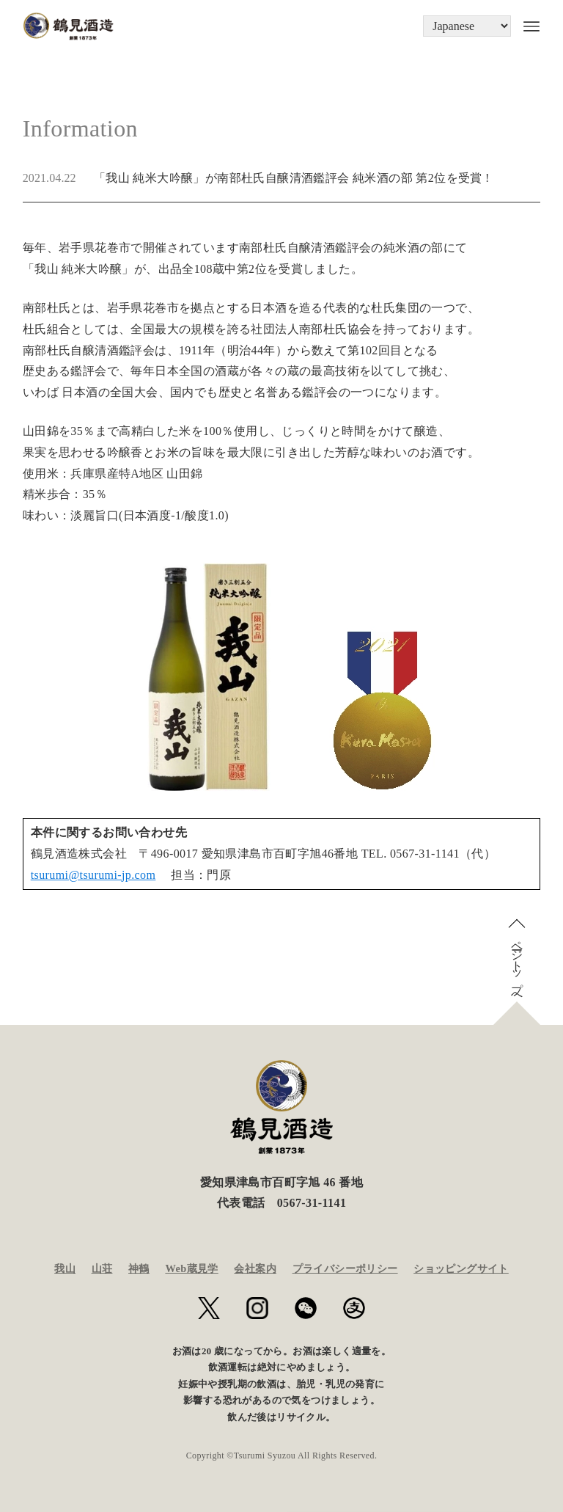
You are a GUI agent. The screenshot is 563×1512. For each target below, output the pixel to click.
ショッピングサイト (461, 1268)
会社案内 (255, 1268)
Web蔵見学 (191, 1268)
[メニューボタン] (525, 26)
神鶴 (139, 1268)
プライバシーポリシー (345, 1268)
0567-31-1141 (312, 1203)
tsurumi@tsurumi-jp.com (93, 875)
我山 (65, 1268)
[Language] (467, 26)
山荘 (102, 1268)
